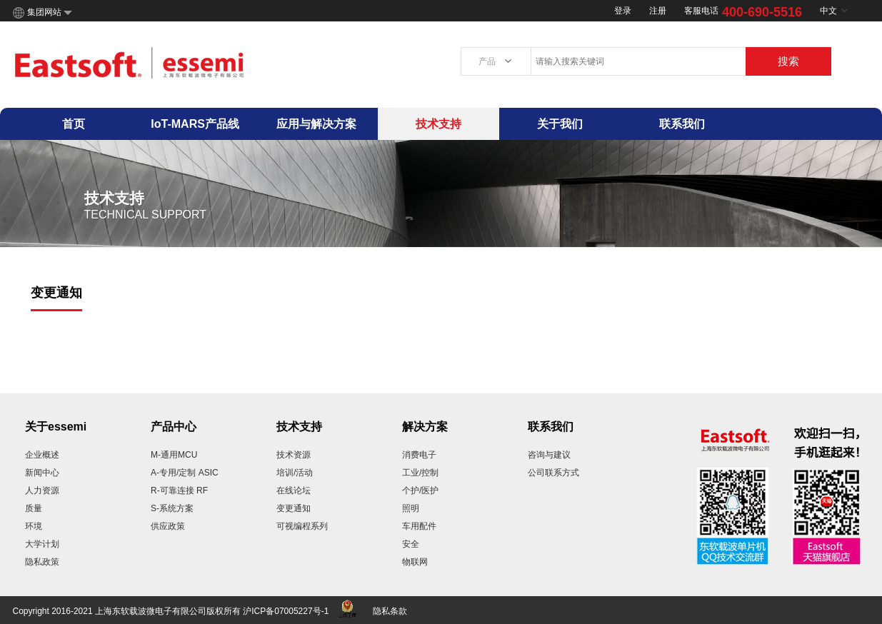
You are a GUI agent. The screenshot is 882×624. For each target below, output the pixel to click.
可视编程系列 (302, 526)
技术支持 (438, 124)
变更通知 (293, 508)
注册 (657, 11)
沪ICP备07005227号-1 (286, 611)
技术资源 (293, 455)
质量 (33, 508)
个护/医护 (420, 490)
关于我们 (560, 124)
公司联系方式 (553, 473)
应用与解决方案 (316, 124)
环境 (33, 526)
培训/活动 (294, 473)
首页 (73, 124)
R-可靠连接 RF (179, 490)
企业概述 (42, 455)
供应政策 (168, 526)
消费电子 (419, 455)
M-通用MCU (174, 455)
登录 (622, 11)
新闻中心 (42, 473)
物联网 (415, 562)
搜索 (788, 61)
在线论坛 (293, 490)
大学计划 (42, 544)
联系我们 (682, 124)
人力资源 (42, 490)
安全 (410, 544)
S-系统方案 (172, 508)
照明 (410, 508)
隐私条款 (390, 611)
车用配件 (419, 526)
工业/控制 (420, 473)
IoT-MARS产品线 (195, 124)
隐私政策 (42, 562)
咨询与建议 (549, 455)
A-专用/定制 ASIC (185, 473)
